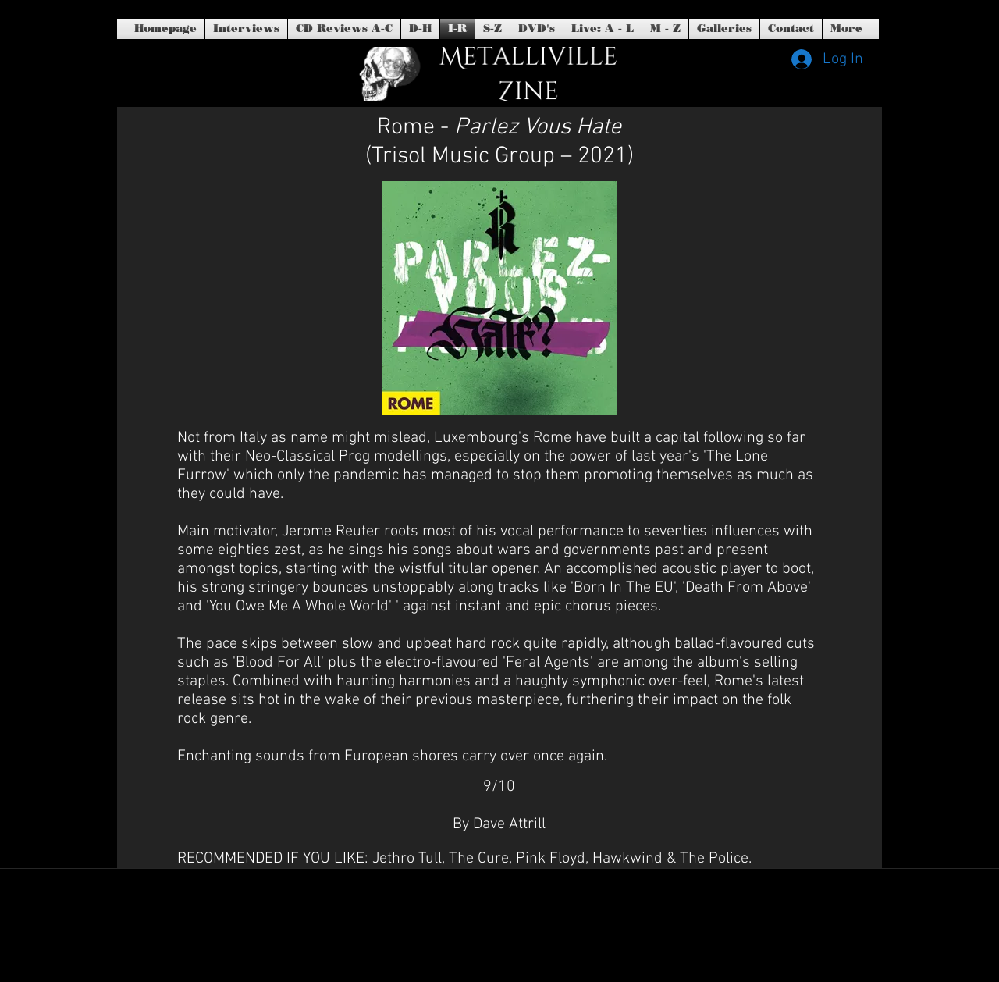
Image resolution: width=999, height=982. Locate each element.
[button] (536, 29)
